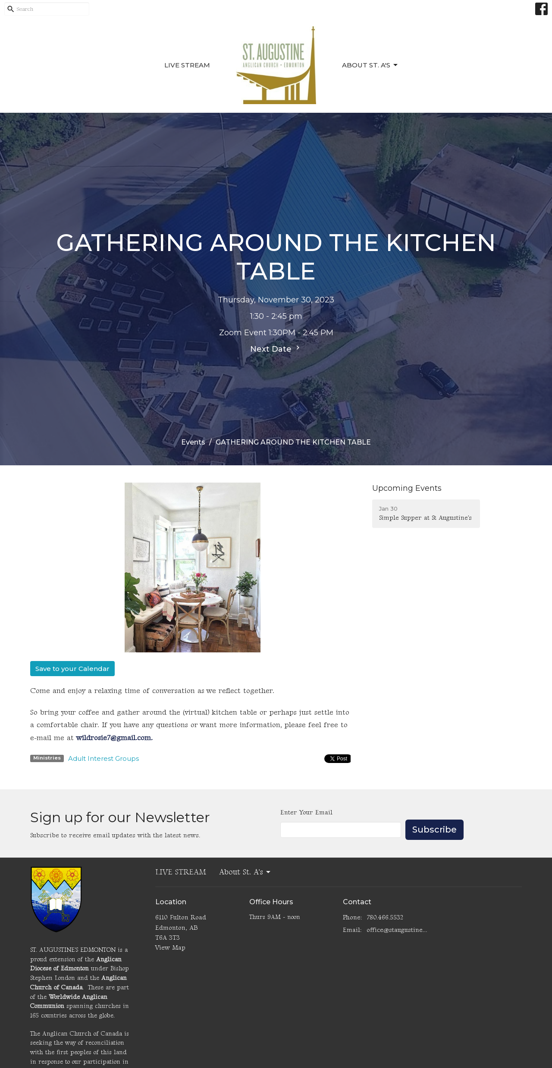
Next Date (276, 348)
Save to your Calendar (72, 668)
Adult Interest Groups (103, 758)
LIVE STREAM (187, 65)
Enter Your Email (306, 812)
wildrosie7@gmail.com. (114, 738)
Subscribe (434, 829)
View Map (170, 948)
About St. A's (370, 65)
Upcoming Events (407, 488)
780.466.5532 (385, 917)
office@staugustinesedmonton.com (397, 930)
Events (193, 442)
